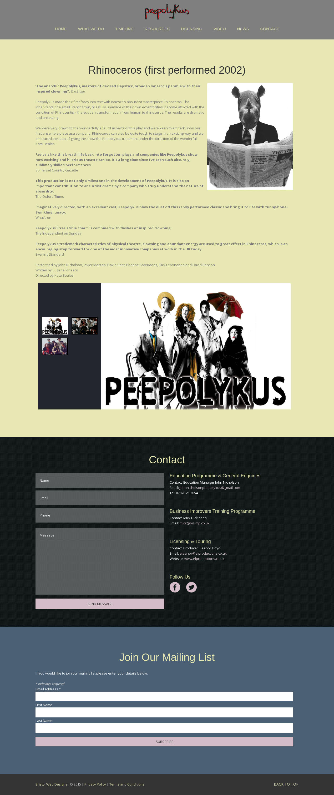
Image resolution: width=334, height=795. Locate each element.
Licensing (191, 29)
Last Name (44, 720)
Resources (157, 29)
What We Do (91, 29)
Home (61, 29)
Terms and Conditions (126, 784)
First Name (44, 704)
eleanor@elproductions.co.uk (203, 553)
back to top (286, 784)
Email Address (48, 689)
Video (220, 29)
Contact (269, 29)
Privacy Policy (95, 784)
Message (100, 561)
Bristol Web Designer (52, 784)
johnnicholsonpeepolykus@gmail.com (210, 487)
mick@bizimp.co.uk (195, 523)
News (243, 29)
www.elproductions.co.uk (204, 558)
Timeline (124, 29)
